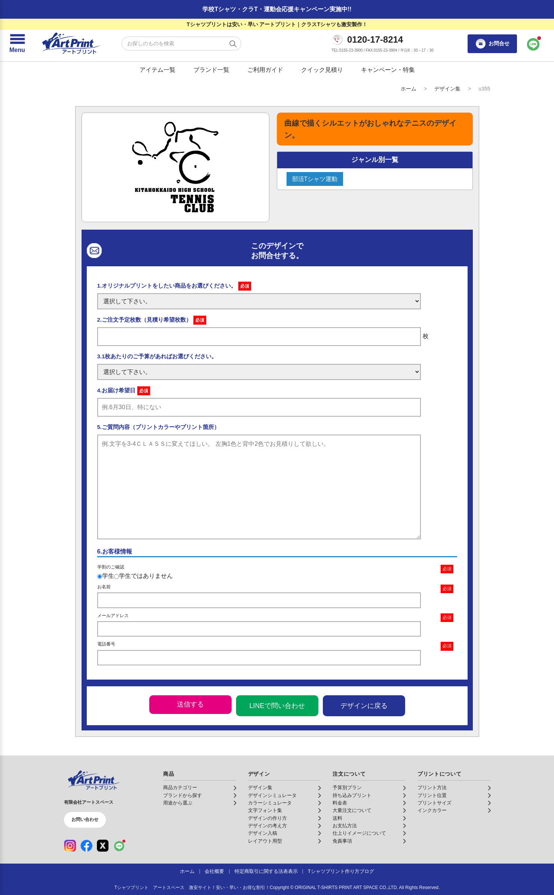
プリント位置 (432, 795)
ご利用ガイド (265, 70)
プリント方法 (432, 787)
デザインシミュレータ (272, 795)
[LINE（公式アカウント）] (119, 846)
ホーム (408, 89)
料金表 (340, 803)
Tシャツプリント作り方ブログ (341, 871)
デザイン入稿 (262, 833)
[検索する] (233, 43)
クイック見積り (322, 70)
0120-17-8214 (375, 40)
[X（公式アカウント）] (103, 846)
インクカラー (432, 810)
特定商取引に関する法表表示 (266, 871)
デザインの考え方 (267, 825)
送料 (337, 818)
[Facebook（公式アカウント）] (86, 846)
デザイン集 (447, 89)
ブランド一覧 (211, 70)
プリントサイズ (434, 803)
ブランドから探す (182, 795)
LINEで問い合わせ (276, 705)
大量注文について (352, 810)
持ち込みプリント (352, 795)
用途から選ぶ (177, 803)
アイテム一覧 (157, 70)
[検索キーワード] (181, 43)
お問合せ (492, 43)
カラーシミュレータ (270, 803)
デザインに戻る (364, 705)
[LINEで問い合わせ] (533, 43)
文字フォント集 (265, 810)
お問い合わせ (84, 819)
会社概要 (214, 871)
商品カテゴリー (180, 787)
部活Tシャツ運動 (315, 179)
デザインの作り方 (267, 818)
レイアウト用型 (265, 841)
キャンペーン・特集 (388, 70)
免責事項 (342, 841)
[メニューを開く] (17, 44)
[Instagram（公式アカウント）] (70, 846)
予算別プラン (347, 787)
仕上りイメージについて (359, 833)
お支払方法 (345, 825)
